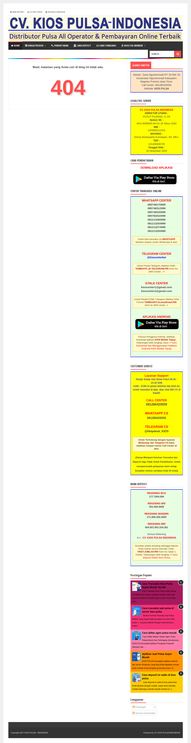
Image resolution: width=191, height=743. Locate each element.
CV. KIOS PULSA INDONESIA (167, 733)
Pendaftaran (59, 45)
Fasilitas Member (132, 45)
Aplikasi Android (55, 11)
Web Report (16, 11)
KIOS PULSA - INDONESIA (36, 733)
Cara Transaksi (106, 45)
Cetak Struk (34, 11)
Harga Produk (34, 45)
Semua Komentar (143, 713)
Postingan (139, 707)
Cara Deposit (82, 45)
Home (15, 45)
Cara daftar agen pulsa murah (159, 632)
